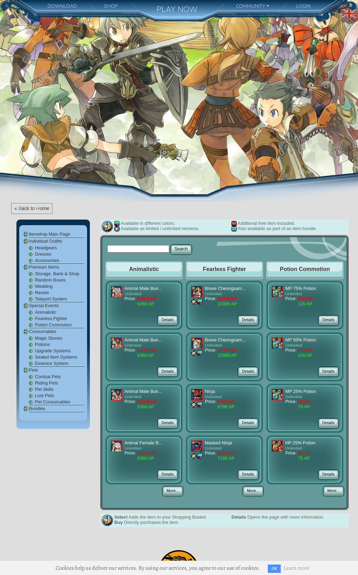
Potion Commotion (53, 324)
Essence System (51, 363)
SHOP (111, 6)
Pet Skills (44, 389)
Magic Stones (48, 338)
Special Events (44, 305)
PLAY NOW (177, 9)
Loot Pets (44, 395)
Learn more (296, 568)
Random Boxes (50, 280)
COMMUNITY (250, 6)
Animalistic (45, 312)
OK (274, 568)
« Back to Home (31, 208)
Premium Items (44, 267)
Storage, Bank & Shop (57, 273)
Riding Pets (46, 383)
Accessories (47, 260)
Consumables (42, 331)
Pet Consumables (52, 401)
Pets (33, 370)
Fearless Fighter (51, 318)
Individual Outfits (45, 241)
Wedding (43, 286)
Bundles (37, 408)
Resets (42, 292)
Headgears (46, 247)
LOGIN (303, 6)
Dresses (43, 254)
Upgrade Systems (53, 350)
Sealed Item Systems (56, 357)
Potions (42, 344)
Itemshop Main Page (49, 234)
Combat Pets (48, 376)
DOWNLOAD (62, 6)
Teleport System (51, 299)
